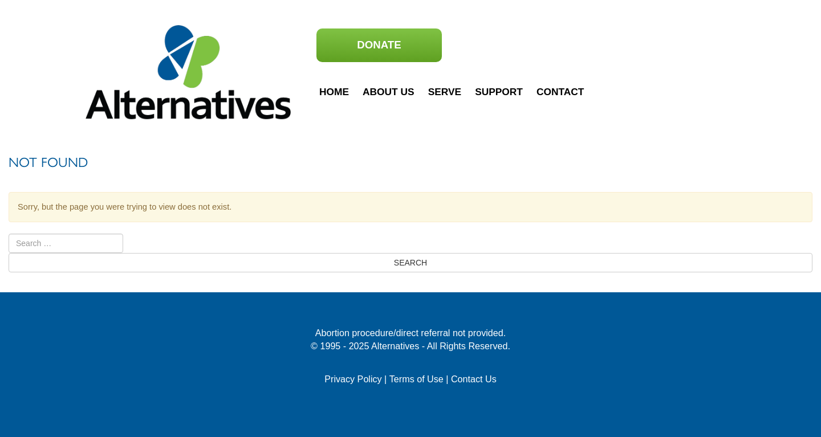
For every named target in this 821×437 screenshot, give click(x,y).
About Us (388, 91)
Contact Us (474, 379)
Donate (379, 45)
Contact (560, 91)
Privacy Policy (352, 379)
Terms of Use (416, 379)
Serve (444, 91)
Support (499, 91)
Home (334, 91)
